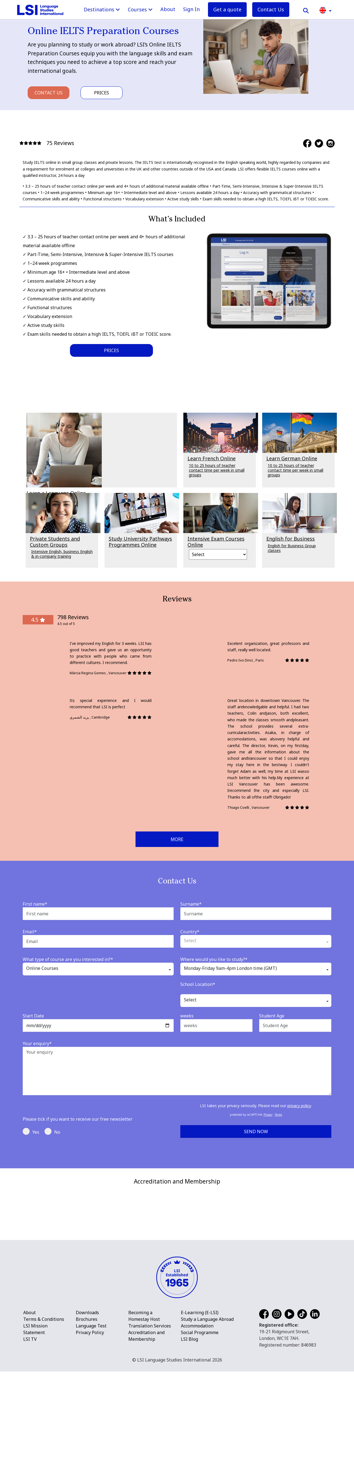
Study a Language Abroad (207, 1418)
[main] (177, 584)
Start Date (33, 1016)
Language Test (91, 1424)
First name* (35, 904)
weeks (187, 1016)
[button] (325, 9)
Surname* (191, 904)
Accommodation (197, 1424)
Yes (31, 1131)
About (167, 9)
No (52, 1131)
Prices (101, 93)
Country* (189, 932)
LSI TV (30, 1438)
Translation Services (149, 1424)
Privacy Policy (90, 1431)
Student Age (271, 1016)
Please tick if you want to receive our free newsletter (77, 1119)
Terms (278, 1115)
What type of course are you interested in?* (68, 959)
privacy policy (299, 1105)
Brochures (86, 1418)
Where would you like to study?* (214, 959)
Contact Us (270, 9)
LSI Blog (189, 1438)
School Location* (197, 984)
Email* (30, 932)
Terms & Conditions (43, 1418)
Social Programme (199, 1431)
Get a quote (227, 9)
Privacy (268, 1115)
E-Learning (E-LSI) (199, 1411)
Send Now (256, 1131)
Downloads (87, 1411)
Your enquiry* (37, 1043)
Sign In (191, 9)
